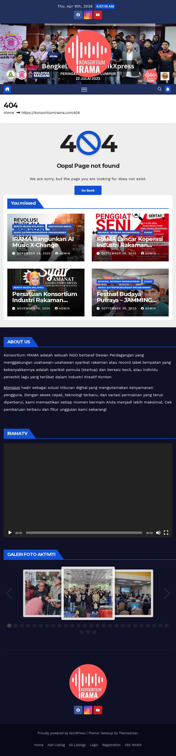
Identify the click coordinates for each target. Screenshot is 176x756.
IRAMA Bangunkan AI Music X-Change (43, 242)
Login (94, 745)
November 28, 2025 (34, 253)
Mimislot (12, 387)
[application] (88, 490)
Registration (111, 745)
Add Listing (56, 745)
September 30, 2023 (119, 308)
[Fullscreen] (166, 532)
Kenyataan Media (59, 226)
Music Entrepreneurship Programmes (40, 232)
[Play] (10, 532)
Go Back (88, 190)
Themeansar (128, 733)
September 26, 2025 (119, 253)
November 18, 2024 (34, 308)
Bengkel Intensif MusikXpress (119, 232)
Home (9, 113)
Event (148, 232)
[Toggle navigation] (84, 89)
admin (62, 253)
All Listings (77, 745)
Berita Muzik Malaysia (29, 226)
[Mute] (158, 532)
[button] (160, 89)
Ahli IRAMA (133, 745)
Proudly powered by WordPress (62, 733)
